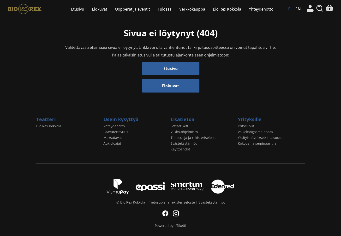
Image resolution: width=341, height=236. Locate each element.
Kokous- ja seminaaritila (257, 143)
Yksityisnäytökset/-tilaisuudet (261, 137)
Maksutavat (112, 137)
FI (290, 9)
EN (298, 9)
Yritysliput (246, 126)
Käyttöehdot (180, 149)
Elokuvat (99, 9)
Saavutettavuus (115, 132)
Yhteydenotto (261, 9)
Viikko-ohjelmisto (184, 132)
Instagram (176, 213)
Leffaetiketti (180, 126)
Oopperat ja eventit (132, 9)
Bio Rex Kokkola (32, 9)
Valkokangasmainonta (255, 132)
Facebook (165, 213)
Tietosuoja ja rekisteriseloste (193, 137)
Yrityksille (250, 119)
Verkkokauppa (192, 9)
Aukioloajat (112, 143)
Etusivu (77, 9)
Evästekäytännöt (184, 143)
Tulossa (165, 9)
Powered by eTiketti (170, 225)
